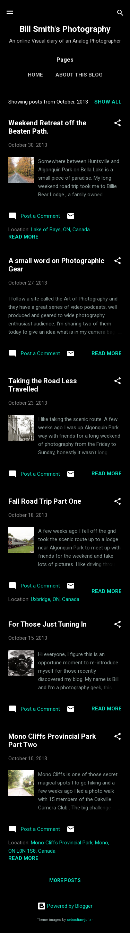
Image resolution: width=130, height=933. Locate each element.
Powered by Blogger (65, 906)
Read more (23, 237)
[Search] (120, 14)
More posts (65, 880)
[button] (117, 124)
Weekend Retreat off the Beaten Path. (47, 127)
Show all (108, 102)
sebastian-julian (80, 919)
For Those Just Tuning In (47, 624)
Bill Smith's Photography (65, 29)
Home (35, 75)
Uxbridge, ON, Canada (55, 599)
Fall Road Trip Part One (44, 501)
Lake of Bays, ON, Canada (60, 229)
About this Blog (79, 75)
